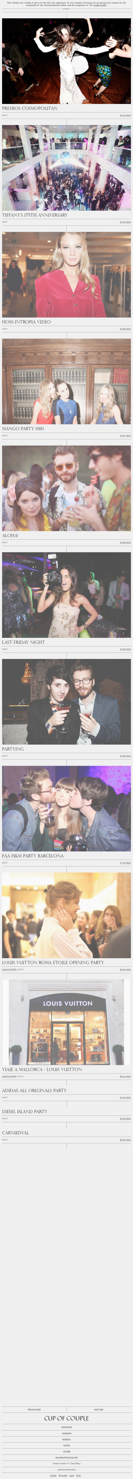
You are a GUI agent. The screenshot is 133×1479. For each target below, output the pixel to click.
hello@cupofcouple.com (66, 1458)
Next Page (98, 1410)
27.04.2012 (125, 863)
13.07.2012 (125, 436)
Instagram (66, 1433)
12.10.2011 (125, 1098)
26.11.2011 (125, 1077)
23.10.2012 (125, 116)
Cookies (53, 1476)
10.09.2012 (125, 329)
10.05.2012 (125, 756)
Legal (71, 1476)
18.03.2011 (125, 1119)
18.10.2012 (125, 222)
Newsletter (66, 1427)
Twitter (66, 1446)
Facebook (66, 1439)
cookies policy (100, 5)
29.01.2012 (125, 970)
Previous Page (34, 1410)
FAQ (78, 1476)
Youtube (66, 1452)
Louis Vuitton (9, 970)
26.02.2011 (125, 1140)
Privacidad (63, 1476)
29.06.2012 (125, 543)
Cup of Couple (66, 1419)
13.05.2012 (125, 650)
